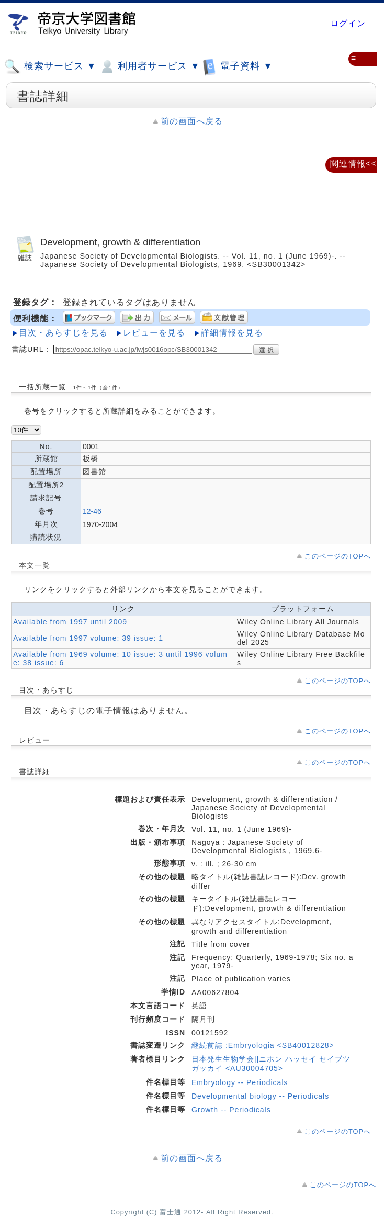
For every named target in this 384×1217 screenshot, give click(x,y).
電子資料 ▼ (237, 66)
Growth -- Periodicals (231, 1110)
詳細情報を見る (232, 332)
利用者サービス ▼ (149, 66)
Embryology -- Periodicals (239, 1082)
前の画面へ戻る (192, 121)
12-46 (92, 511)
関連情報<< (353, 163)
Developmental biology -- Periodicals (260, 1096)
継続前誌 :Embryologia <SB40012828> (262, 1045)
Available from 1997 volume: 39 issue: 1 (88, 638)
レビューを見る (154, 332)
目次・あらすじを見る (63, 332)
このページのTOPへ (337, 556)
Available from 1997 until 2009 (70, 622)
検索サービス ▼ (50, 66)
